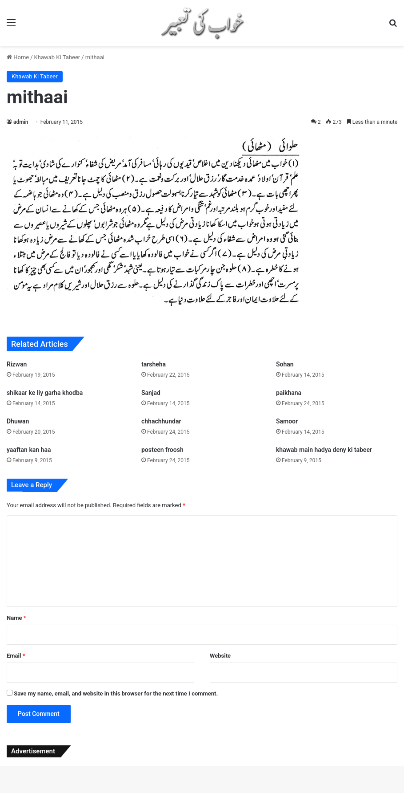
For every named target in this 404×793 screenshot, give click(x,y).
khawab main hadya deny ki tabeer (324, 449)
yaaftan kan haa (29, 449)
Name (16, 617)
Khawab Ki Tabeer (57, 57)
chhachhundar (161, 421)
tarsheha (153, 364)
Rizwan (17, 364)
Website (220, 655)
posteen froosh (162, 449)
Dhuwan (18, 421)
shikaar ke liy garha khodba (45, 392)
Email (16, 655)
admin (20, 122)
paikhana (288, 392)
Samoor (287, 421)
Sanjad (150, 392)
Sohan (285, 364)
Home (18, 57)
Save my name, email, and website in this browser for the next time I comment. (116, 693)
